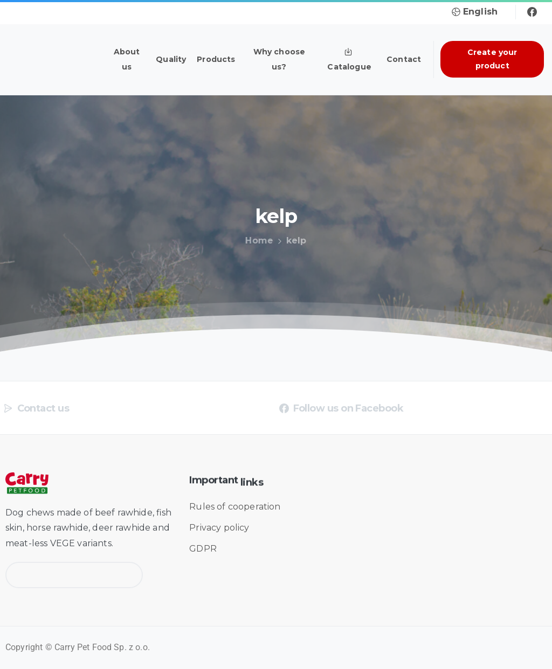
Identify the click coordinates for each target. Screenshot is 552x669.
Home (258, 240)
